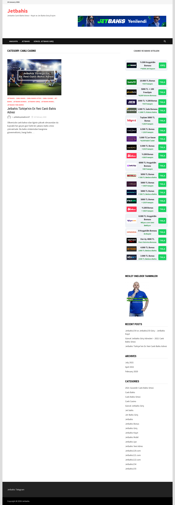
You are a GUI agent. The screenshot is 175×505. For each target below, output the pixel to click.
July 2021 (129, 362)
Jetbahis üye (131, 441)
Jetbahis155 (130, 468)
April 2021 (129, 367)
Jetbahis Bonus (19, 101)
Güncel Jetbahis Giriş (44, 41)
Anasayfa (13, 41)
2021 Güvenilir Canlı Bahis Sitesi (139, 387)
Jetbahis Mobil (47, 101)
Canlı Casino (48, 98)
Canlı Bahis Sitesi (34, 98)
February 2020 (131, 371)
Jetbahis (17, 10)
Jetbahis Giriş (34, 101)
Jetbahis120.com (133, 450)
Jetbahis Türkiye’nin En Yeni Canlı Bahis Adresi (146, 346)
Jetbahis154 (130, 464)
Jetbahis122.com (133, 459)
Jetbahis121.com (133, 455)
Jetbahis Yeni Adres (15, 105)
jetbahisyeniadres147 (22, 117)
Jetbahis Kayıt (131, 432)
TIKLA (162, 82)
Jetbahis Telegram (15, 489)
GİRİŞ (162, 65)
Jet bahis (129, 410)
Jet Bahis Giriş (131, 414)
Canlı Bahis (20, 98)
